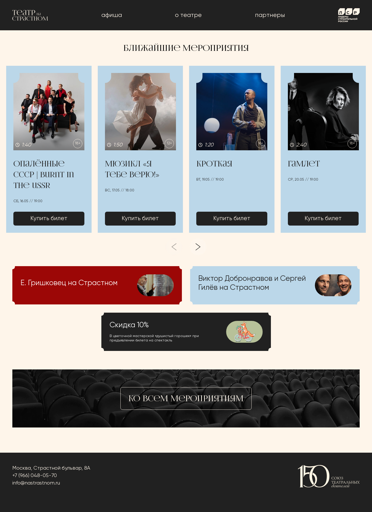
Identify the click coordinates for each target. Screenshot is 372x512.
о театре (188, 15)
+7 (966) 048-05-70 (34, 475)
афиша (111, 15)
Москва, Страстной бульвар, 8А (51, 468)
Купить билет (49, 219)
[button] (49, 149)
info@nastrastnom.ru (36, 483)
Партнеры (270, 15)
